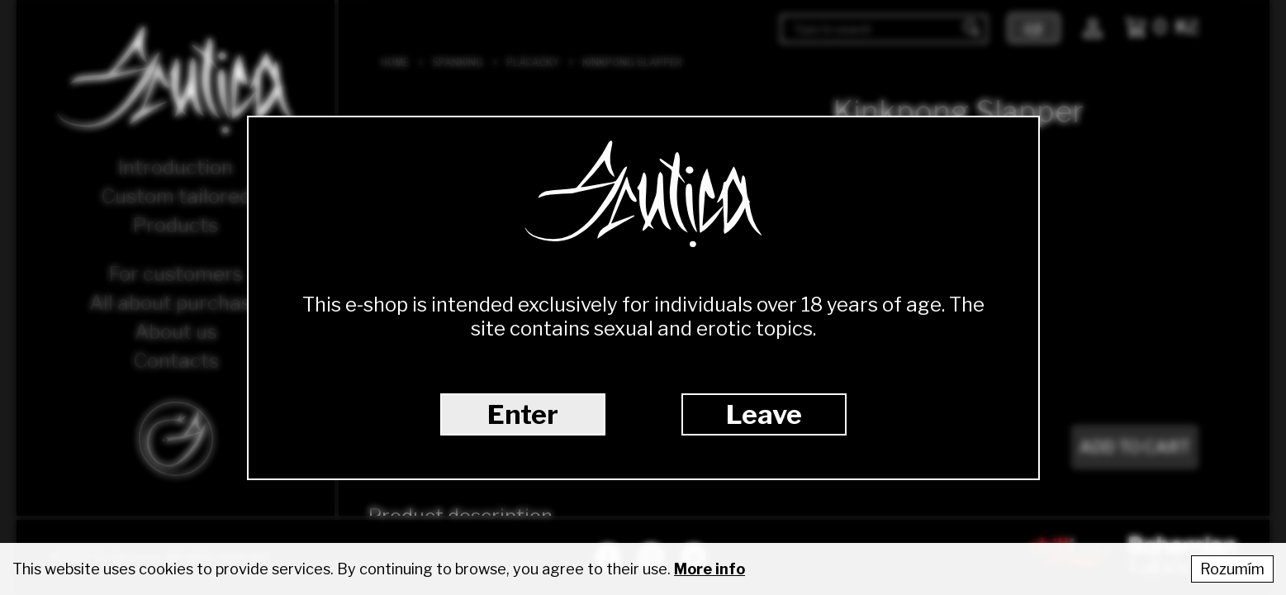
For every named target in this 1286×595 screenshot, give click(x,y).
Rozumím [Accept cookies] (1232, 569)
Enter (522, 414)
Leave (764, 414)
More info (709, 569)
